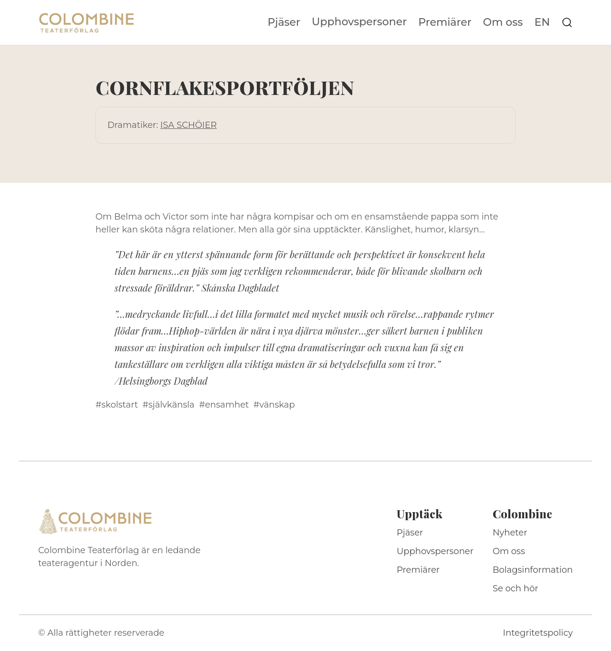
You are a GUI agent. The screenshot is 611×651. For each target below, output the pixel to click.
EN (542, 22)
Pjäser (284, 22)
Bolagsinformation (533, 570)
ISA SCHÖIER (188, 125)
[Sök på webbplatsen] (567, 22)
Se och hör (515, 588)
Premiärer (445, 22)
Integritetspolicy (538, 633)
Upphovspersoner (359, 21)
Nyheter (510, 532)
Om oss (503, 22)
